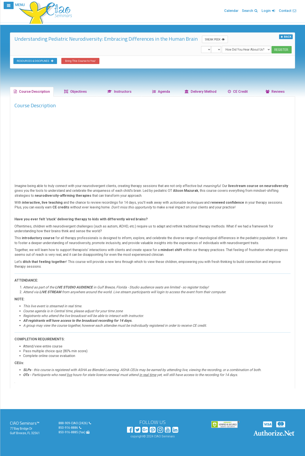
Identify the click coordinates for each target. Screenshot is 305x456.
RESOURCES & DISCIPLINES (35, 60)
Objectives (75, 92)
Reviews (275, 92)
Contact (288, 11)
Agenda (161, 92)
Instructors (119, 92)
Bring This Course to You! (80, 60)
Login (268, 11)
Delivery (200, 92)
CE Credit (237, 92)
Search (250, 11)
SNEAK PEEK (215, 39)
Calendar (231, 11)
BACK (285, 36)
